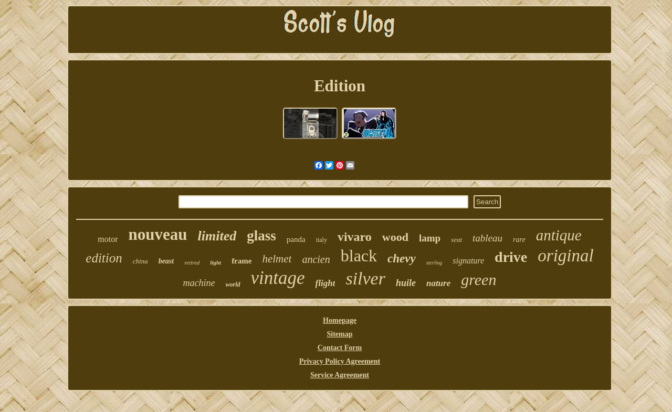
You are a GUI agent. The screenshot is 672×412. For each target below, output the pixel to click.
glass (261, 236)
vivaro (355, 237)
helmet (276, 258)
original (565, 255)
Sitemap (340, 334)
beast (166, 261)
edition (104, 258)
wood (395, 237)
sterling (434, 263)
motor (108, 239)
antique (559, 235)
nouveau (158, 234)
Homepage (339, 320)
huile (406, 283)
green (478, 279)
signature (468, 260)
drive (511, 257)
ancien (316, 259)
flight (325, 283)
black (359, 255)
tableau (487, 238)
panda (296, 239)
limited (217, 236)
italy (321, 240)
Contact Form (340, 348)
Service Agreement (339, 375)
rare (519, 240)
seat (456, 240)
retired (192, 262)
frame (241, 261)
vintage (278, 278)
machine (199, 283)
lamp (429, 238)
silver (365, 278)
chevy (401, 258)
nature (438, 283)
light (215, 262)
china (140, 261)
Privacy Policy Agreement (339, 361)
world (233, 284)
